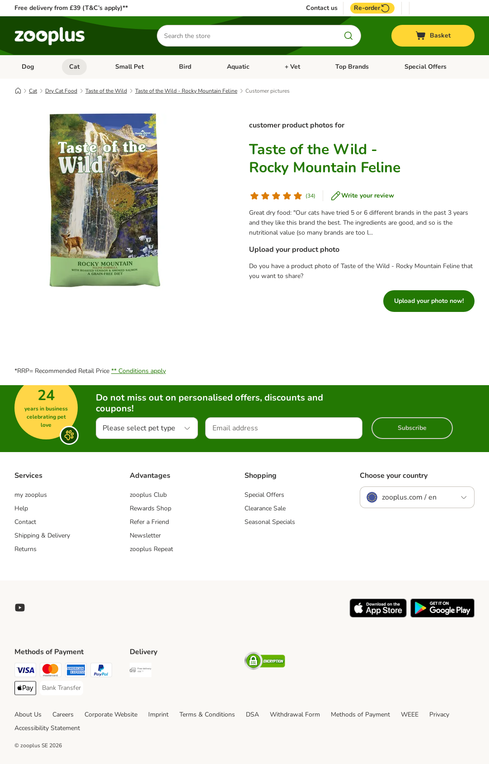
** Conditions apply (138, 371)
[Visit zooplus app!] (378, 615)
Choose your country (394, 476)
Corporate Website (111, 714)
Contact (25, 522)
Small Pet (129, 66)
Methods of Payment (360, 714)
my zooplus (30, 494)
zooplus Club (148, 494)
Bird (185, 66)
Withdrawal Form (295, 714)
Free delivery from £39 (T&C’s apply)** (71, 8)
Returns (25, 549)
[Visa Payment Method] (25, 671)
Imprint (158, 714)
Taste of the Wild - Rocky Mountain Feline (186, 90)
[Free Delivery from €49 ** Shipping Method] (140, 671)
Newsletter (145, 535)
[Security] (264, 662)
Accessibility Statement (47, 728)
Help (21, 508)
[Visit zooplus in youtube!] (19, 607)
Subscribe (412, 428)
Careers (63, 714)
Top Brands (352, 66)
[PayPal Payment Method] (101, 671)
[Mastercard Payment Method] (50, 671)
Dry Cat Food (61, 90)
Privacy (439, 714)
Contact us (322, 8)
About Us (28, 714)
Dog (28, 66)
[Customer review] (282, 195)
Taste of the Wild (106, 90)
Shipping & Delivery (42, 535)
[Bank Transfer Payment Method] (61, 688)
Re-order (372, 8)
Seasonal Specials (269, 522)
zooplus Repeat (151, 549)
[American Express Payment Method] (76, 671)
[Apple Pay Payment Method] (25, 689)
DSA (252, 714)
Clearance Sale (265, 508)
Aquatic (238, 66)
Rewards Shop (150, 508)
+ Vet (292, 66)
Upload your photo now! (429, 301)
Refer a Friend (149, 522)
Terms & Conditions (207, 714)
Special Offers (425, 66)
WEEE (409, 714)
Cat (74, 66)
